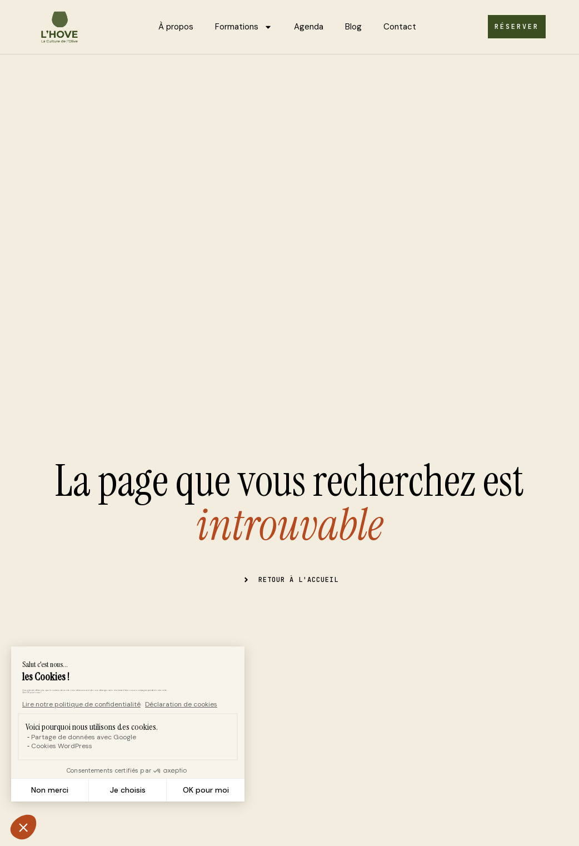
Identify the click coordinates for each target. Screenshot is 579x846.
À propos (175, 26)
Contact (399, 26)
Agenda (308, 26)
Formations (243, 27)
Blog (353, 26)
